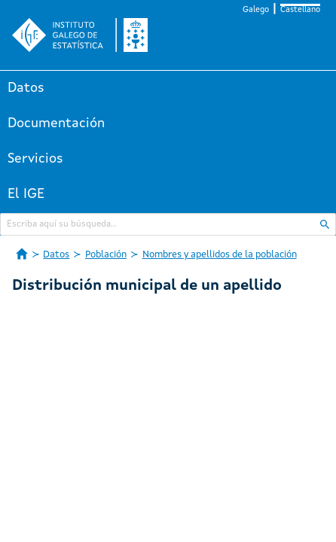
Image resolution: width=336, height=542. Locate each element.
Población (106, 255)
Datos (26, 88)
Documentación (56, 123)
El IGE (26, 194)
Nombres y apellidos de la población (219, 255)
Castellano (300, 10)
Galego (256, 10)
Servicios (35, 159)
